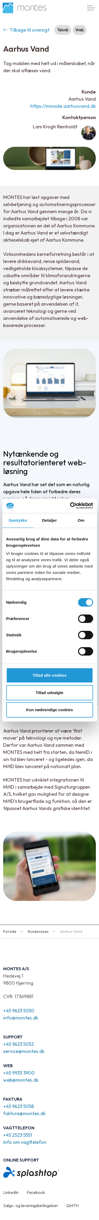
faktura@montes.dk (24, 1113)
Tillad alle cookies (49, 675)
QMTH (72, 1205)
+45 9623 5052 (18, 1044)
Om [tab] (81, 520)
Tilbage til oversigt (26, 30)
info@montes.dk (20, 1018)
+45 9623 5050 (18, 1011)
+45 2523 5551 (17, 1135)
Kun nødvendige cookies (49, 709)
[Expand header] (91, 8)
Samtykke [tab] (17, 520)
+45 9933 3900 (19, 1073)
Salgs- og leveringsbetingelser (30, 1205)
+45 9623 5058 (18, 1106)
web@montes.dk (21, 1080)
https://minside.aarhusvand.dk (63, 106)
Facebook (36, 1192)
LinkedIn (10, 1192)
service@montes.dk (24, 1051)
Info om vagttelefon (24, 1142)
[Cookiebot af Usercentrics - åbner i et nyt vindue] (70, 505)
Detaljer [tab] (49, 520)
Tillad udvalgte (49, 692)
